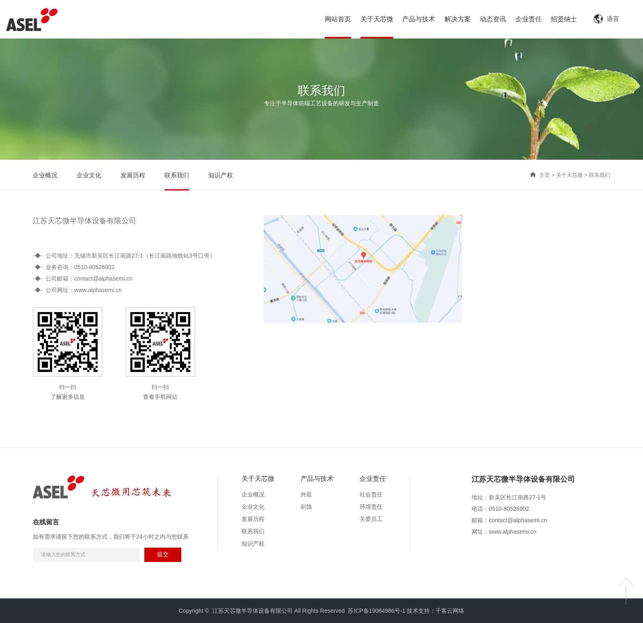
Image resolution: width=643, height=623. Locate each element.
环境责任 (371, 506)
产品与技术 (317, 478)
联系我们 (599, 175)
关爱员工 (371, 519)
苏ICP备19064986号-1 (376, 610)
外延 (306, 494)
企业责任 (373, 478)
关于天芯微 (569, 175)
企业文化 (253, 506)
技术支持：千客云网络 (435, 610)
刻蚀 (306, 506)
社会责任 (371, 494)
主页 (544, 175)
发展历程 (253, 519)
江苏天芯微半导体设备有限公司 (523, 479)
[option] (523, 484)
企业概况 (253, 494)
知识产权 (253, 543)
